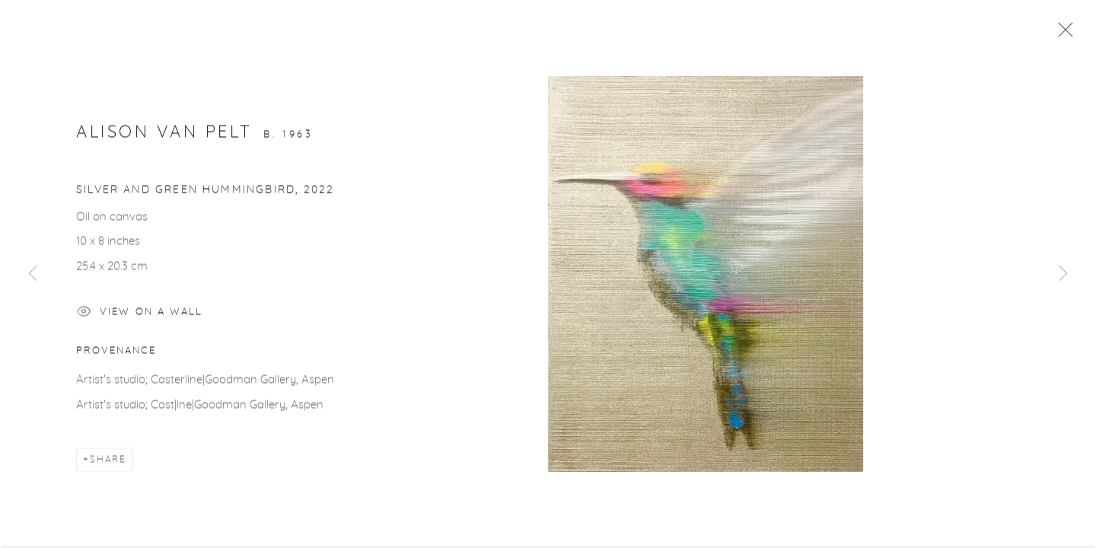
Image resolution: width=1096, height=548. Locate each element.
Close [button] (1061, 34)
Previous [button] (32, 274)
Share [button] (108, 461)
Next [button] (1063, 274)
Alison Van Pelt (164, 133)
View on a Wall (139, 315)
